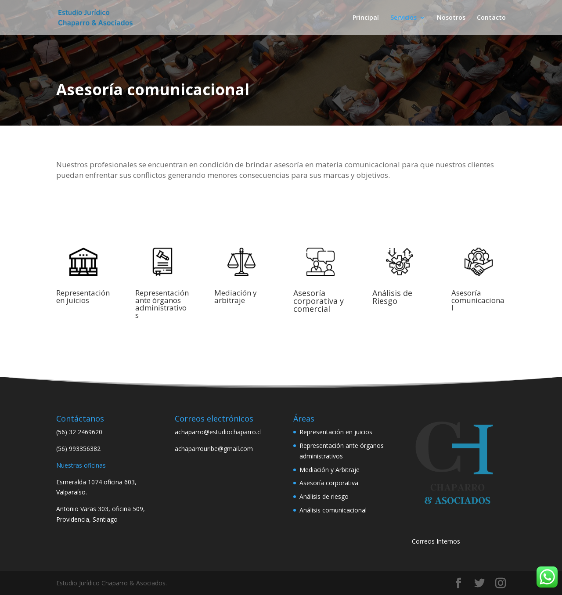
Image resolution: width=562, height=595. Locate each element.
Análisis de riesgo (324, 496)
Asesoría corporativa (328, 483)
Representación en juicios (83, 296)
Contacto (491, 18)
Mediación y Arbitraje (329, 469)
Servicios (403, 18)
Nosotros (451, 18)
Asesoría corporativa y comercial (318, 301)
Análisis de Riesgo (392, 297)
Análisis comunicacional (333, 510)
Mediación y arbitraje (235, 296)
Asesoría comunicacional (477, 300)
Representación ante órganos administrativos (162, 304)
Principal (366, 18)
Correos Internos (436, 541)
